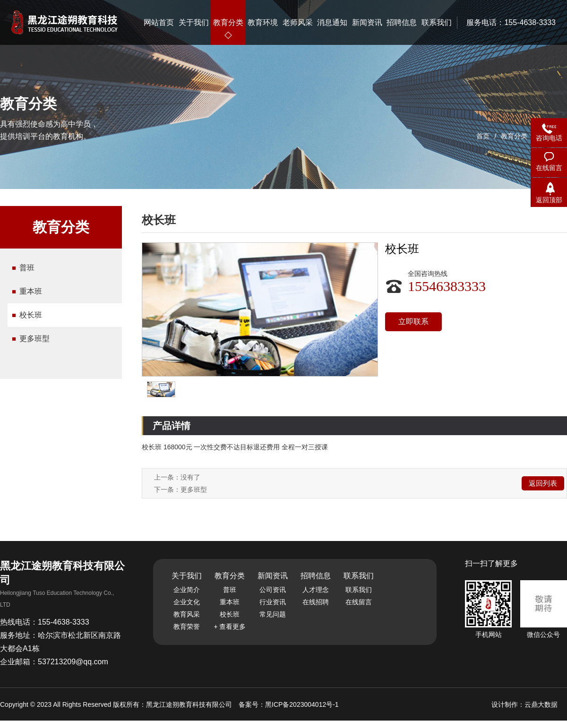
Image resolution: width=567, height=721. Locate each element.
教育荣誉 (186, 626)
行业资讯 (272, 602)
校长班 (30, 315)
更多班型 (34, 339)
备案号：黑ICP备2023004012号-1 (289, 704)
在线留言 (358, 602)
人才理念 (315, 589)
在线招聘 (315, 602)
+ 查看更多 (230, 626)
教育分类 (514, 136)
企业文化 (186, 602)
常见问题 (272, 614)
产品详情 (171, 426)
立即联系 (413, 322)
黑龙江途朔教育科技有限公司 (190, 704)
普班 (26, 268)
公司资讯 (272, 589)
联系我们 (358, 589)
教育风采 (186, 614)
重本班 (30, 291)
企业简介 (186, 589)
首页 (483, 136)
